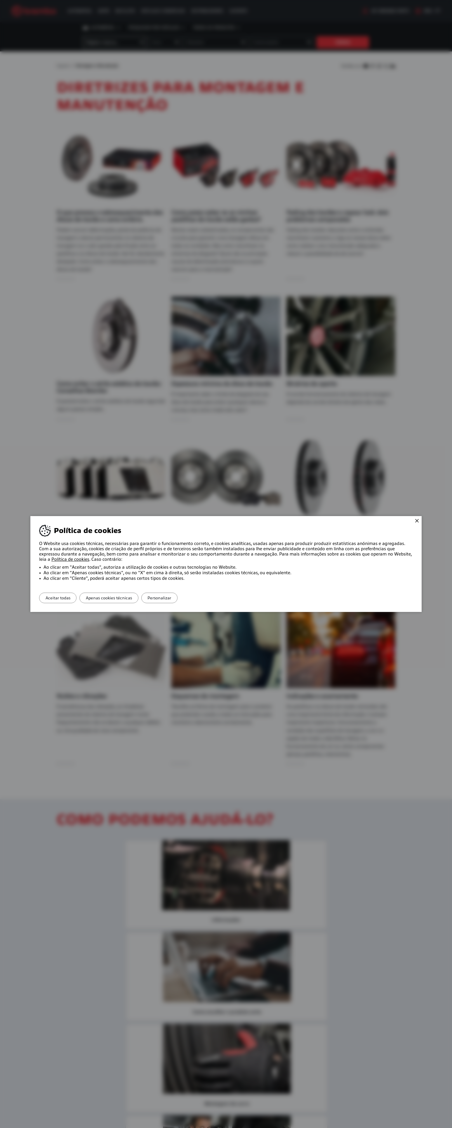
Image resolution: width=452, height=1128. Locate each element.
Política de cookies (70, 559)
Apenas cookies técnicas (117, 598)
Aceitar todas (60, 598)
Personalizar (173, 598)
